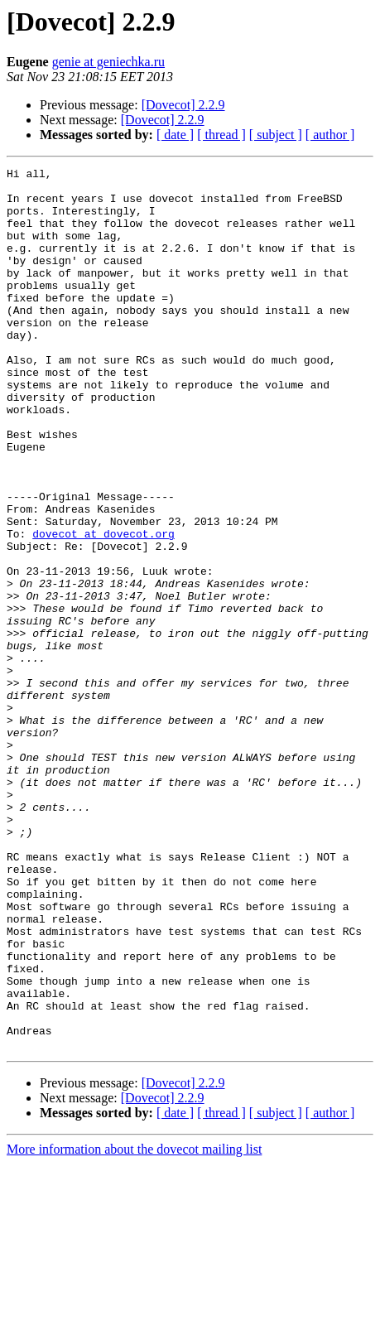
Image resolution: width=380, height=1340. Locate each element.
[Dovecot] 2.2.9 (183, 105)
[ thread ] (221, 135)
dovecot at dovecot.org (103, 607)
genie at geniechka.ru (108, 62)
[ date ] (175, 135)
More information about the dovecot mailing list (134, 1325)
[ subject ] (275, 135)
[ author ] (330, 135)
